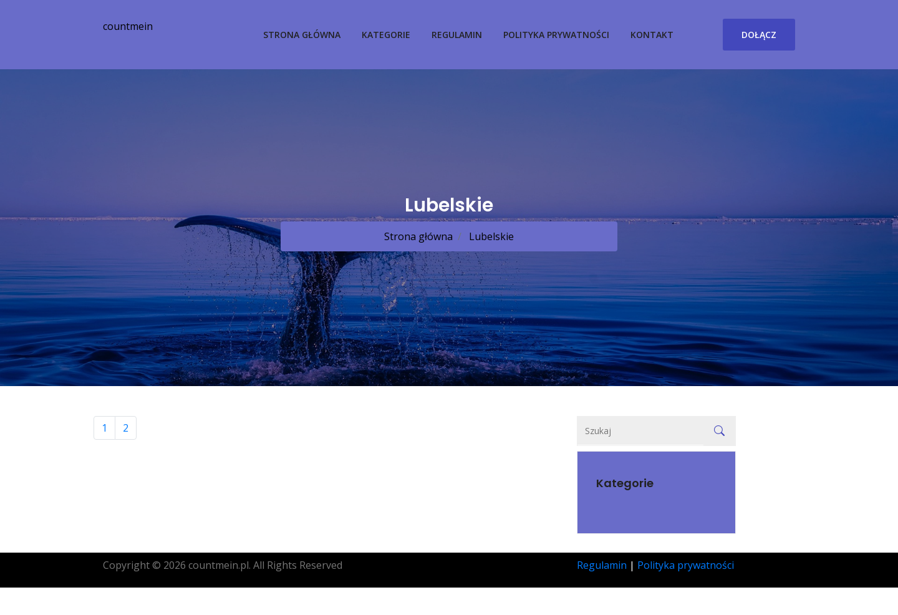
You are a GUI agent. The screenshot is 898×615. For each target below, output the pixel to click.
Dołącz (758, 35)
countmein (128, 26)
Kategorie (386, 35)
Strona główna (301, 35)
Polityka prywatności (556, 35)
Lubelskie (490, 236)
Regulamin (457, 35)
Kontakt (652, 35)
